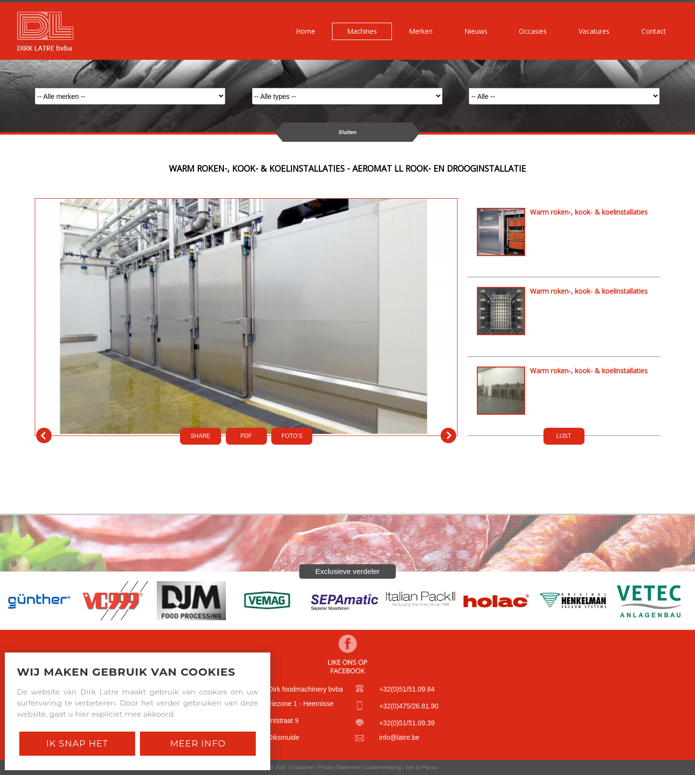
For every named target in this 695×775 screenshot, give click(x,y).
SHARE (200, 436)
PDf (246, 436)
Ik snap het (77, 743)
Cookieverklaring (382, 767)
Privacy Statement (339, 767)
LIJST (563, 436)
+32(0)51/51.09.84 (407, 689)
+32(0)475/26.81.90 (409, 706)
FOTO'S (291, 436)
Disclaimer (302, 767)
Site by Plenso (421, 767)
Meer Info (198, 743)
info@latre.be (399, 737)
